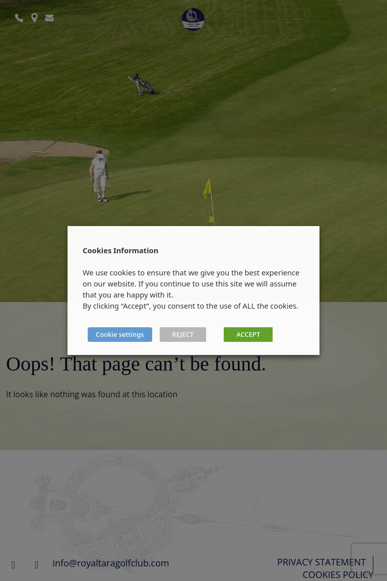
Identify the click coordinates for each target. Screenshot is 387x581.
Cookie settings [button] (120, 334)
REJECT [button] (183, 334)
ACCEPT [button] (248, 334)
